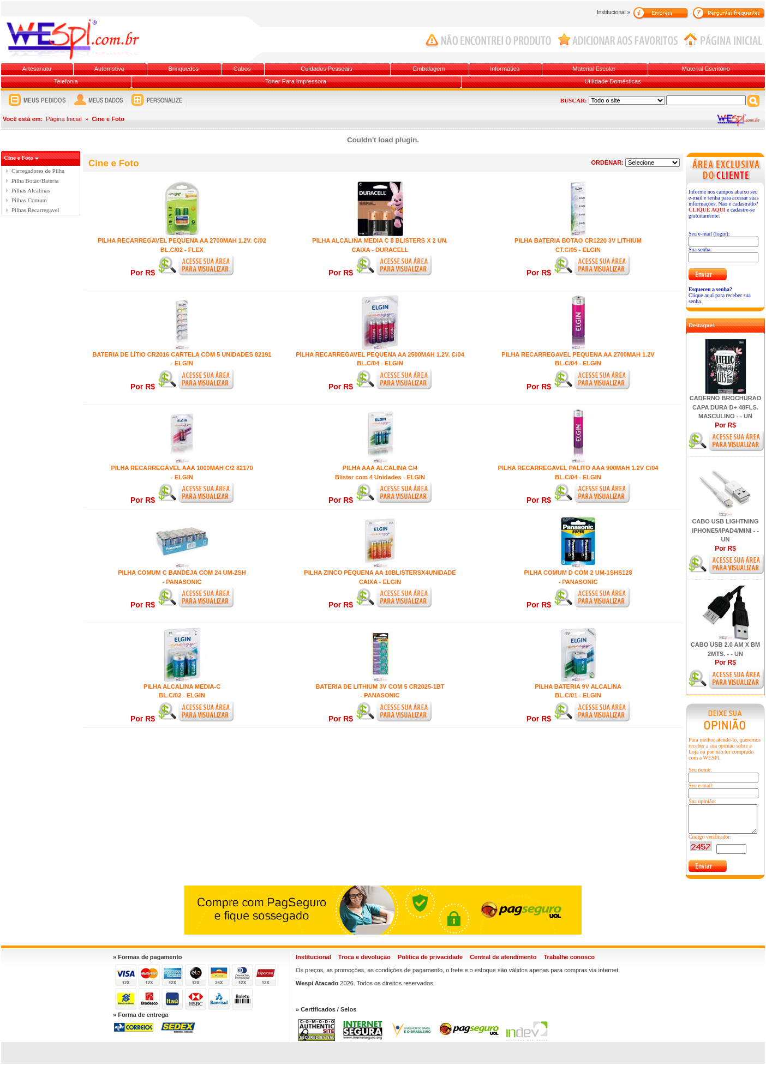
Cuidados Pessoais (326, 68)
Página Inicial (63, 119)
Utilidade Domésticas (612, 81)
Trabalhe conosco (569, 957)
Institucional (313, 957)
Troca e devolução (364, 957)
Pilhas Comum (29, 200)
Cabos (242, 68)
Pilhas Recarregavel (35, 210)
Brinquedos (183, 68)
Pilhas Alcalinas (30, 190)
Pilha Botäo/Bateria (34, 180)
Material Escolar (593, 68)
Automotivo (109, 68)
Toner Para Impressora (295, 81)
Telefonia (66, 81)
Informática (504, 68)
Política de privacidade (430, 957)
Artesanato (36, 68)
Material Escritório (706, 68)
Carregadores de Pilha (37, 170)
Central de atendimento (503, 957)
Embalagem (429, 68)
